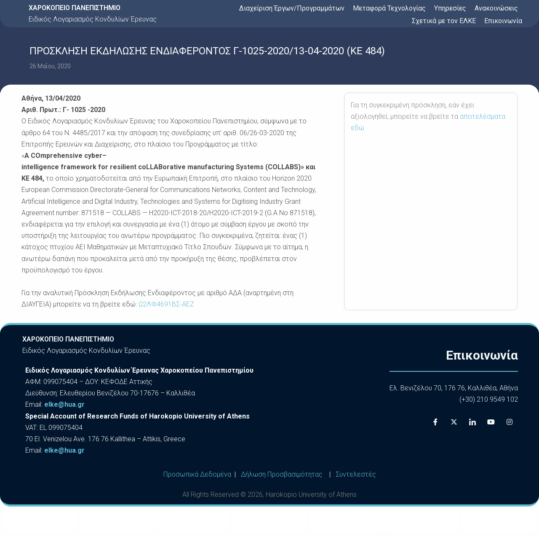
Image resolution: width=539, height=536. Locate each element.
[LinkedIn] (472, 422)
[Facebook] (435, 422)
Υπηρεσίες (450, 8)
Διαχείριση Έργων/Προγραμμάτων (291, 8)
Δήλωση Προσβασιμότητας (282, 474)
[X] (454, 422)
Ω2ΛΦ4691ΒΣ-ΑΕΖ (166, 304)
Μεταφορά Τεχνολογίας (389, 8)
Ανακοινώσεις (496, 8)
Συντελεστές (356, 474)
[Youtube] (491, 422)
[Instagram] (509, 422)
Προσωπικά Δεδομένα (197, 474)
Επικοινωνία (503, 21)
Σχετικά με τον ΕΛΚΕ (444, 21)
